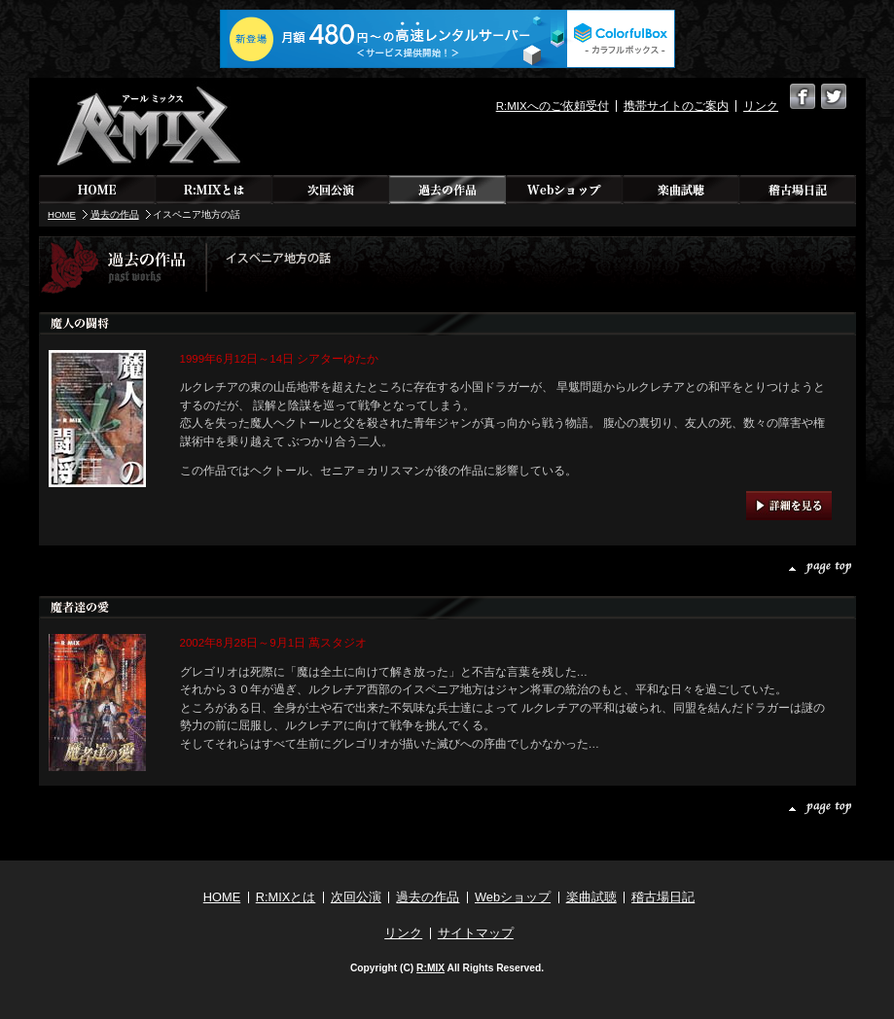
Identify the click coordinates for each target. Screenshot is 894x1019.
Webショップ (564, 189)
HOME (97, 189)
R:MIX (430, 968)
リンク (760, 106)
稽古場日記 (797, 189)
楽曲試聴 (681, 189)
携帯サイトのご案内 (676, 106)
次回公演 (330, 189)
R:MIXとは (214, 189)
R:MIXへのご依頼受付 (552, 106)
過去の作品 (447, 189)
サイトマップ (476, 933)
